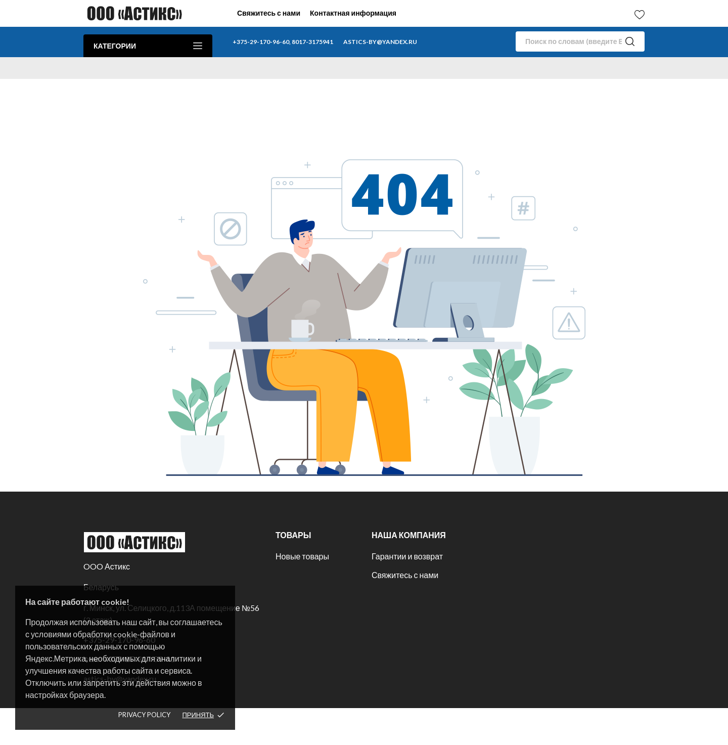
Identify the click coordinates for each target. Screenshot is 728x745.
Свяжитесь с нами (268, 13)
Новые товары (302, 556)
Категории (148, 45)
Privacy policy (144, 715)
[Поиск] (580, 41)
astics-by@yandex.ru (380, 42)
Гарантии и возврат (407, 556)
